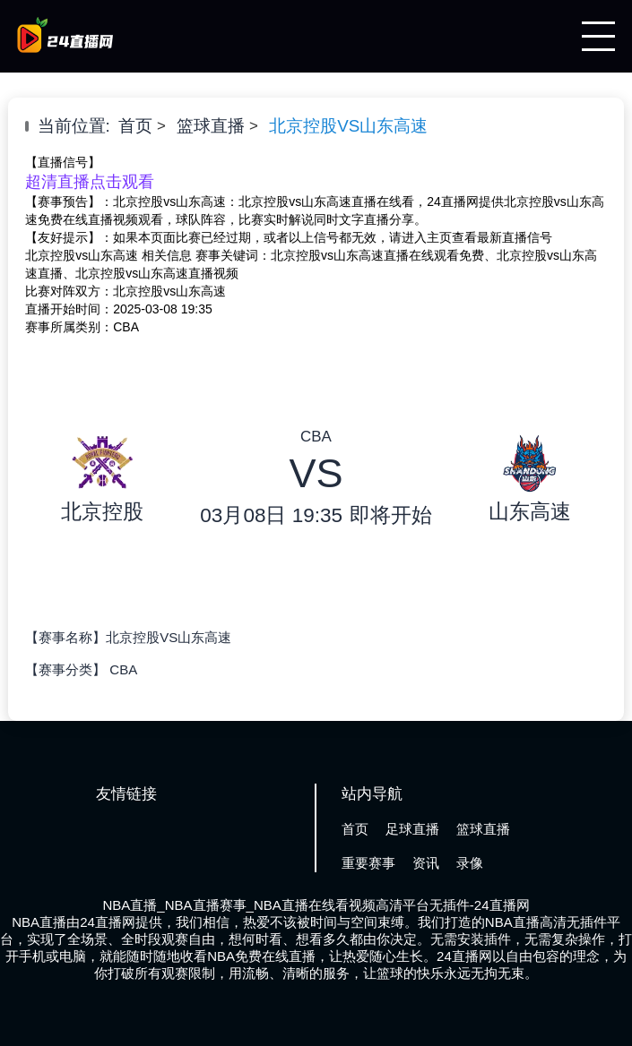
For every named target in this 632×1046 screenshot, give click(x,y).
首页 (135, 125)
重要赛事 (368, 862)
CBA (123, 669)
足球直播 (412, 828)
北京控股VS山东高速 (348, 125)
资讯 (425, 862)
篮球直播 (211, 125)
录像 (469, 862)
